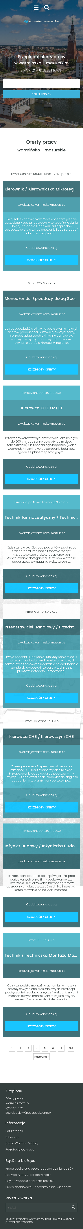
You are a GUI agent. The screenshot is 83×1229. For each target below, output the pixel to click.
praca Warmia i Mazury (21, 1143)
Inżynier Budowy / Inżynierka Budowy (42, 846)
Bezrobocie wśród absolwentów (28, 1113)
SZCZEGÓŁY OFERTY (41, 260)
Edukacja (12, 1137)
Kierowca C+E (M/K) (41, 408)
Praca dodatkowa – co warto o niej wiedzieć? (38, 1187)
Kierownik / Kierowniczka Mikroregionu (44, 189)
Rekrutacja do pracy (19, 1149)
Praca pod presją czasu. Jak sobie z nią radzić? (39, 1168)
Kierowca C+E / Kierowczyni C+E (41, 736)
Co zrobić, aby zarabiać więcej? (28, 1175)
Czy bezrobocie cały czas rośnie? (29, 1181)
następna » (41, 1057)
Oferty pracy (14, 1098)
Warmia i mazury (17, 1103)
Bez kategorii (14, 1131)
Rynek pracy (14, 1108)
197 (71, 1048)
